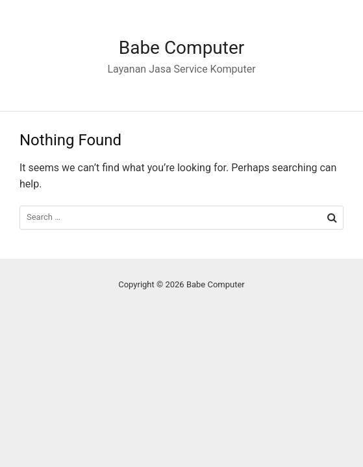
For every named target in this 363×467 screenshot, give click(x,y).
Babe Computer (182, 47)
